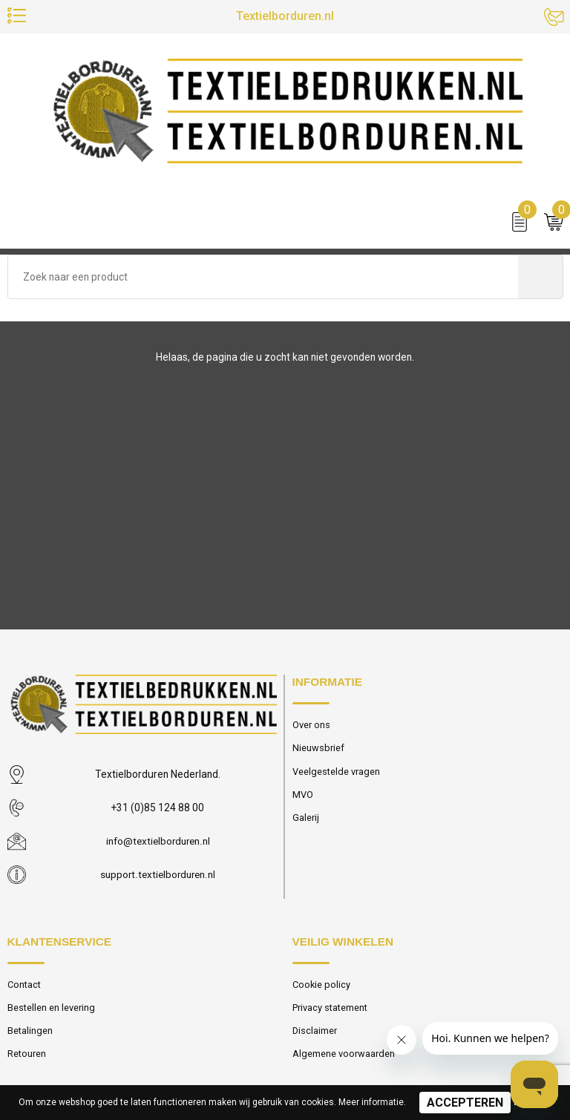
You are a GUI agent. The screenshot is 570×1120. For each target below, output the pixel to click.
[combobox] (263, 277)
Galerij (305, 818)
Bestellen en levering (51, 1007)
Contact (24, 984)
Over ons (311, 724)
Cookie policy (322, 984)
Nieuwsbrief (318, 748)
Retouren (26, 1054)
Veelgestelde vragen (336, 771)
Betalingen (30, 1031)
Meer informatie (371, 1102)
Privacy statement (329, 1007)
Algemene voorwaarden (343, 1054)
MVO (302, 795)
